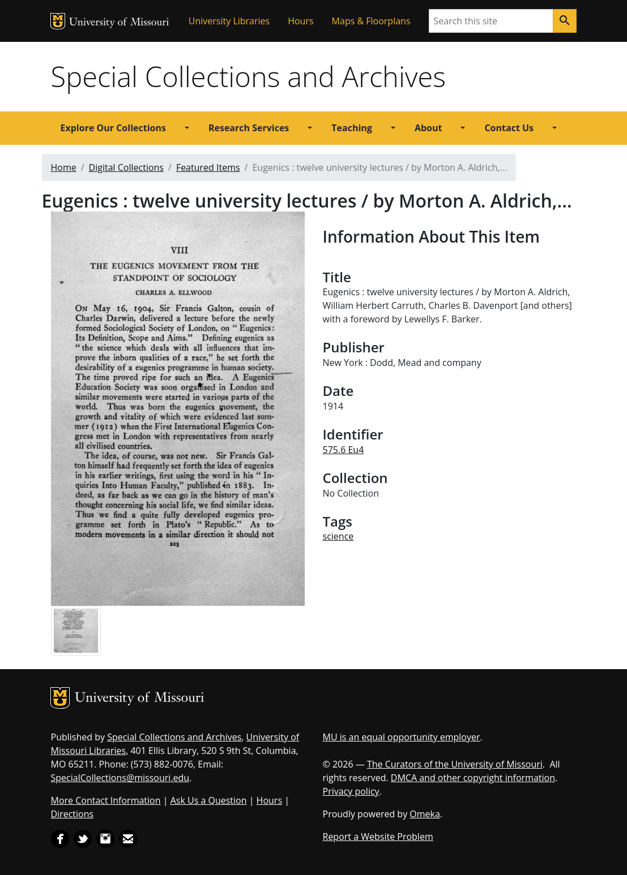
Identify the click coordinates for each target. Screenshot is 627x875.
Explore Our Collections (113, 128)
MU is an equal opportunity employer (401, 737)
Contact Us (509, 128)
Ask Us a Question (208, 800)
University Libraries (229, 21)
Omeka (425, 814)
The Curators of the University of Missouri (455, 764)
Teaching (351, 128)
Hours (300, 21)
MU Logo (57, 21)
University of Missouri (119, 23)
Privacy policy (351, 791)
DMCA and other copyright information (473, 777)
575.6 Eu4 (343, 449)
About (428, 128)
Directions (72, 814)
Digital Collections (126, 167)
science (338, 536)
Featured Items (208, 167)
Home (63, 167)
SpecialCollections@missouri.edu (120, 777)
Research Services (248, 128)
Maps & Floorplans (371, 21)
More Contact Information (106, 800)
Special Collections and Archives (248, 76)
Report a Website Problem (378, 836)
